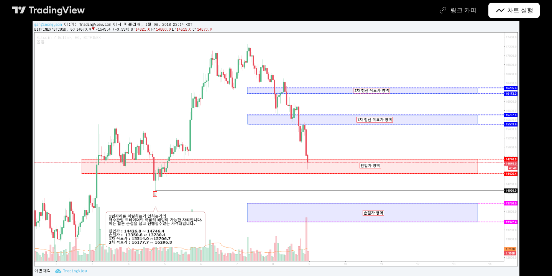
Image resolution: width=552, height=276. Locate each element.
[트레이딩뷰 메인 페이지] (48, 10)
